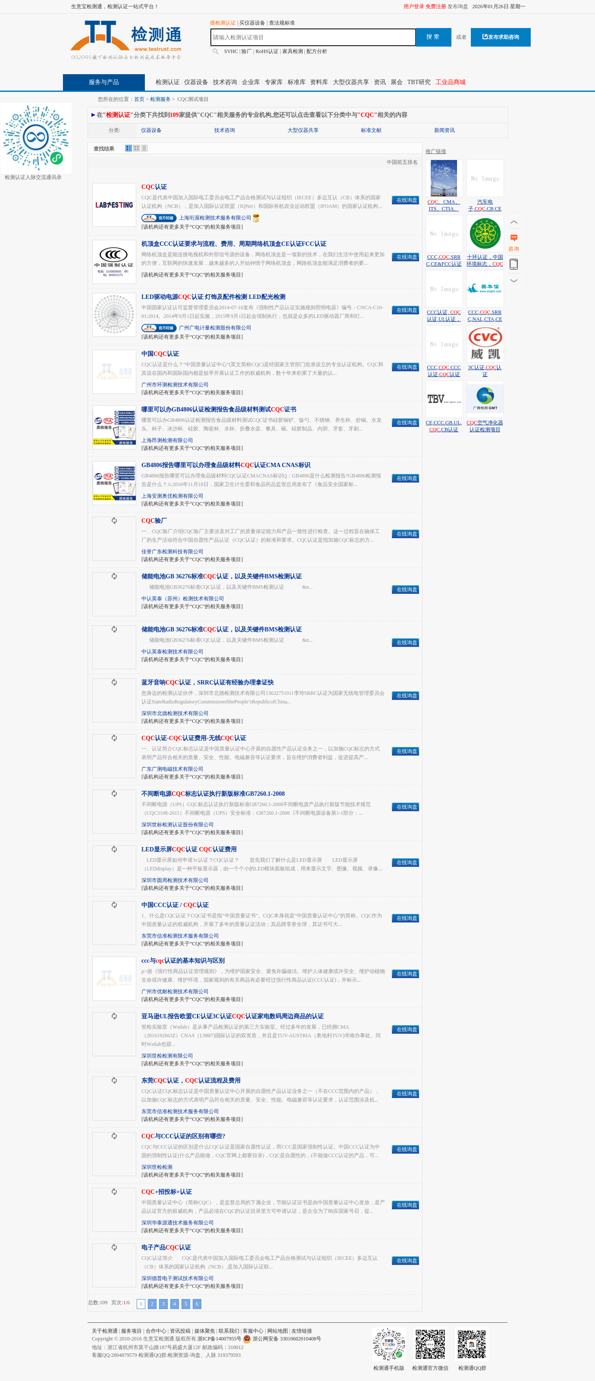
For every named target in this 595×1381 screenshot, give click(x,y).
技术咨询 (225, 82)
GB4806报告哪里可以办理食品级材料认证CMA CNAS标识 (225, 465)
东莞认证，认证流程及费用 (191, 1080)
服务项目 (131, 1331)
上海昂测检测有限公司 (167, 440)
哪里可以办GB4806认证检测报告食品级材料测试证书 (218, 409)
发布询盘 (458, 6)
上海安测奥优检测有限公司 (172, 496)
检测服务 (160, 99)
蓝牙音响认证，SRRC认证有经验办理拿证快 (207, 682)
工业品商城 (450, 82)
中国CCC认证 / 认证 (175, 905)
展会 (397, 82)
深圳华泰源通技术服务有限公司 (177, 1223)
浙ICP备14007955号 (219, 1339)
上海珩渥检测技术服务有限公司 (215, 218)
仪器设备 (196, 82)
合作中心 (156, 1331)
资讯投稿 (180, 1331)
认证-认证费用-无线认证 (193, 738)
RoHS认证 (267, 51)
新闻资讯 (444, 130)
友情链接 (301, 1331)
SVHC (231, 51)
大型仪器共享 (351, 82)
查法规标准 (282, 23)
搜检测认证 (223, 23)
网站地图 (277, 1331)
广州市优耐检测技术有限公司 (175, 992)
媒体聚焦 (204, 1331)
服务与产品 (104, 82)
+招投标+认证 (166, 1192)
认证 (154, 187)
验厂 (246, 51)
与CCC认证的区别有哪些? (183, 1136)
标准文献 (371, 130)
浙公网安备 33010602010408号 (287, 1339)
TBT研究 (419, 82)
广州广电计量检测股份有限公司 (215, 328)
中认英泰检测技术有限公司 (172, 652)
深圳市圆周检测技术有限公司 (175, 880)
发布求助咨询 (500, 37)
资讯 (380, 82)
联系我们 (229, 1331)
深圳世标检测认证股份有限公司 (177, 825)
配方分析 (317, 51)
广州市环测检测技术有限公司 (175, 385)
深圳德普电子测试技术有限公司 (177, 1278)
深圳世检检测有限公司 (167, 1056)
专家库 (274, 82)
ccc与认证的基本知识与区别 (183, 960)
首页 (139, 99)
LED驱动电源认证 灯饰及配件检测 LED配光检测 (213, 297)
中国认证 (160, 354)
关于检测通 (105, 1331)
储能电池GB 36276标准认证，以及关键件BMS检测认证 (221, 576)
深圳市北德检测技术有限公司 (175, 713)
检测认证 (168, 82)
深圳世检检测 (156, 1167)
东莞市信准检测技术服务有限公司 (180, 936)
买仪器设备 (252, 23)
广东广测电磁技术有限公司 (172, 769)
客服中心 (253, 1331)
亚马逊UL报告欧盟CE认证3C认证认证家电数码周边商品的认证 (232, 1016)
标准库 (297, 82)
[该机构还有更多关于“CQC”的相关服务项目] (192, 227)
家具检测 (292, 51)
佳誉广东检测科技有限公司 (172, 552)
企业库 (251, 82)
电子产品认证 (166, 1247)
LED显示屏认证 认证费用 (189, 849)
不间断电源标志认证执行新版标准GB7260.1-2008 (213, 794)
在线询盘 (407, 200)
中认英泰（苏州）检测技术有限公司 (182, 599)
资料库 (319, 82)
